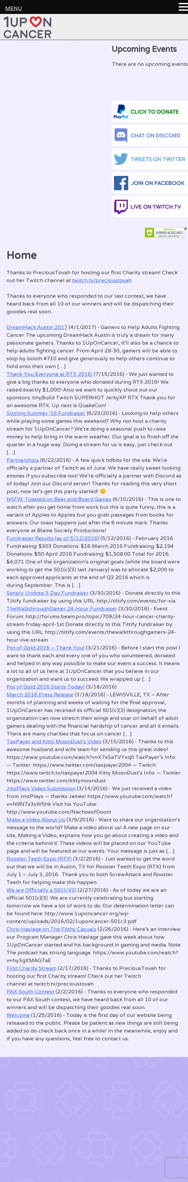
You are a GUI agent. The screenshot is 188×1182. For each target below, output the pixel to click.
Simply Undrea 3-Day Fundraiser (47, 593)
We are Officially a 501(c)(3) (41, 890)
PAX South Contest (30, 991)
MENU (13, 8)
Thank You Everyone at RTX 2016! (49, 374)
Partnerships (22, 460)
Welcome (18, 1015)
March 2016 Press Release (39, 694)
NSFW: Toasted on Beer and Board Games (58, 499)
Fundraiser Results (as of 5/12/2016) (52, 538)
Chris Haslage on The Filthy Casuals (51, 929)
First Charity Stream (31, 968)
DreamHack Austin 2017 (37, 327)
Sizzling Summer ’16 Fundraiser (45, 413)
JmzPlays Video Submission (41, 788)
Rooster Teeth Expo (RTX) (39, 858)
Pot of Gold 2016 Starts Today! (45, 686)
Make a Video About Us (35, 819)
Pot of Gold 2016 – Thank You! (45, 647)
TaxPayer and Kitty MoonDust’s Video (54, 741)
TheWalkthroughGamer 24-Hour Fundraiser (61, 608)
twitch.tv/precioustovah (102, 280)
